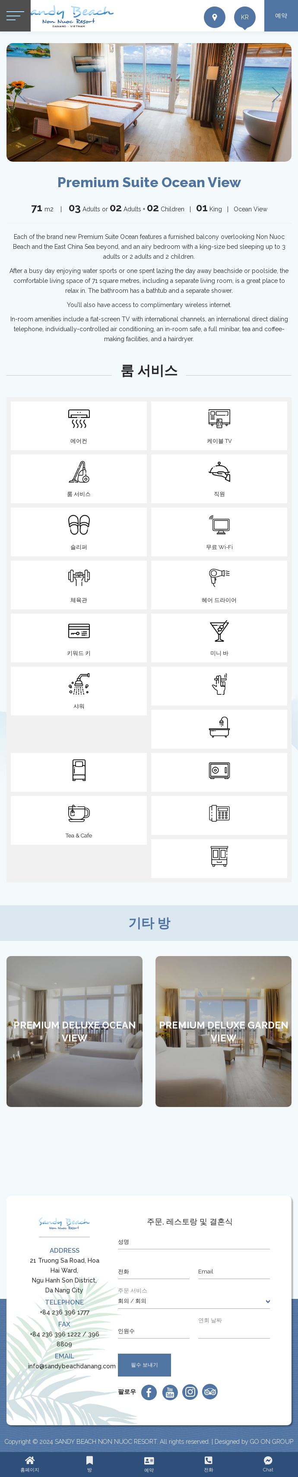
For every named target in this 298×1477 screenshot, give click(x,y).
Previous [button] (23, 95)
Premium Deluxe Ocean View (74, 1031)
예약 (281, 15)
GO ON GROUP (271, 1441)
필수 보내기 (144, 1365)
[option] (149, 102)
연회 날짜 (210, 1320)
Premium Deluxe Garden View (223, 1031)
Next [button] (276, 95)
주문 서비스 (132, 1290)
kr (245, 17)
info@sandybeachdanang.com (72, 1366)
